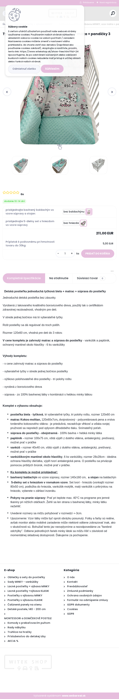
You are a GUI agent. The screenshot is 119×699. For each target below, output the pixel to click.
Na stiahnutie (58, 278)
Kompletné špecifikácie (24, 278)
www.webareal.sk (74, 695)
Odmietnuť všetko (24, 69)
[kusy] (65, 254)
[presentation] (7, 91)
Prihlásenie (88, 2)
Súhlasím (52, 69)
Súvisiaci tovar (91, 278)
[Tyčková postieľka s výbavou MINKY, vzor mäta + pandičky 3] (59, 91)
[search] (112, 13)
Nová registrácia (108, 2)
